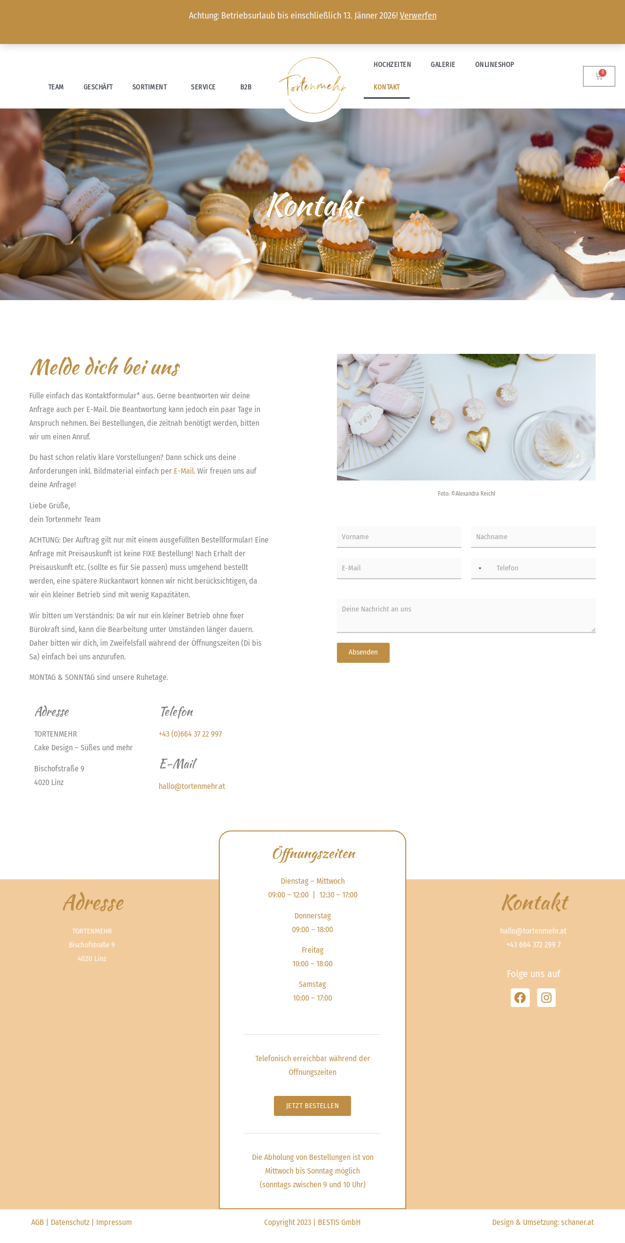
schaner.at (577, 1222)
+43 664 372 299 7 (533, 944)
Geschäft (98, 87)
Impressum (114, 1222)
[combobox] (478, 568)
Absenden (363, 652)
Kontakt (387, 87)
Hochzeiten (392, 65)
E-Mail (184, 471)
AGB (37, 1222)
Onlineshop (497, 65)
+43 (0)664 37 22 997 (190, 734)
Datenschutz (70, 1222)
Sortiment (152, 87)
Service (206, 87)
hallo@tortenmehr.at (192, 786)
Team (56, 87)
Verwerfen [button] (418, 15)
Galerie (443, 65)
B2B (246, 87)
